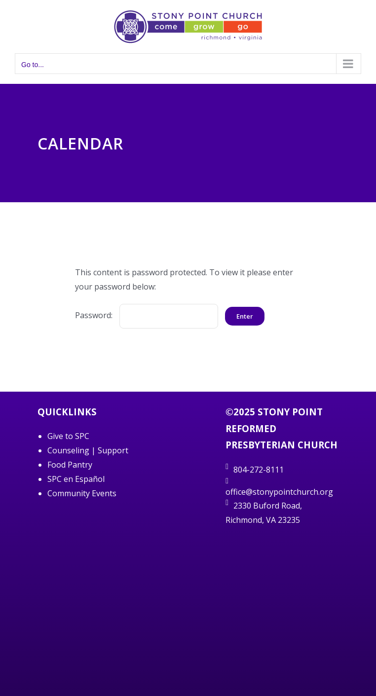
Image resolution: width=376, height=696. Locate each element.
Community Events (81, 493)
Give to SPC (68, 436)
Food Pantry (69, 464)
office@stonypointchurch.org (279, 491)
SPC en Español (76, 479)
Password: (146, 315)
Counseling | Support (87, 450)
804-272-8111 (258, 469)
